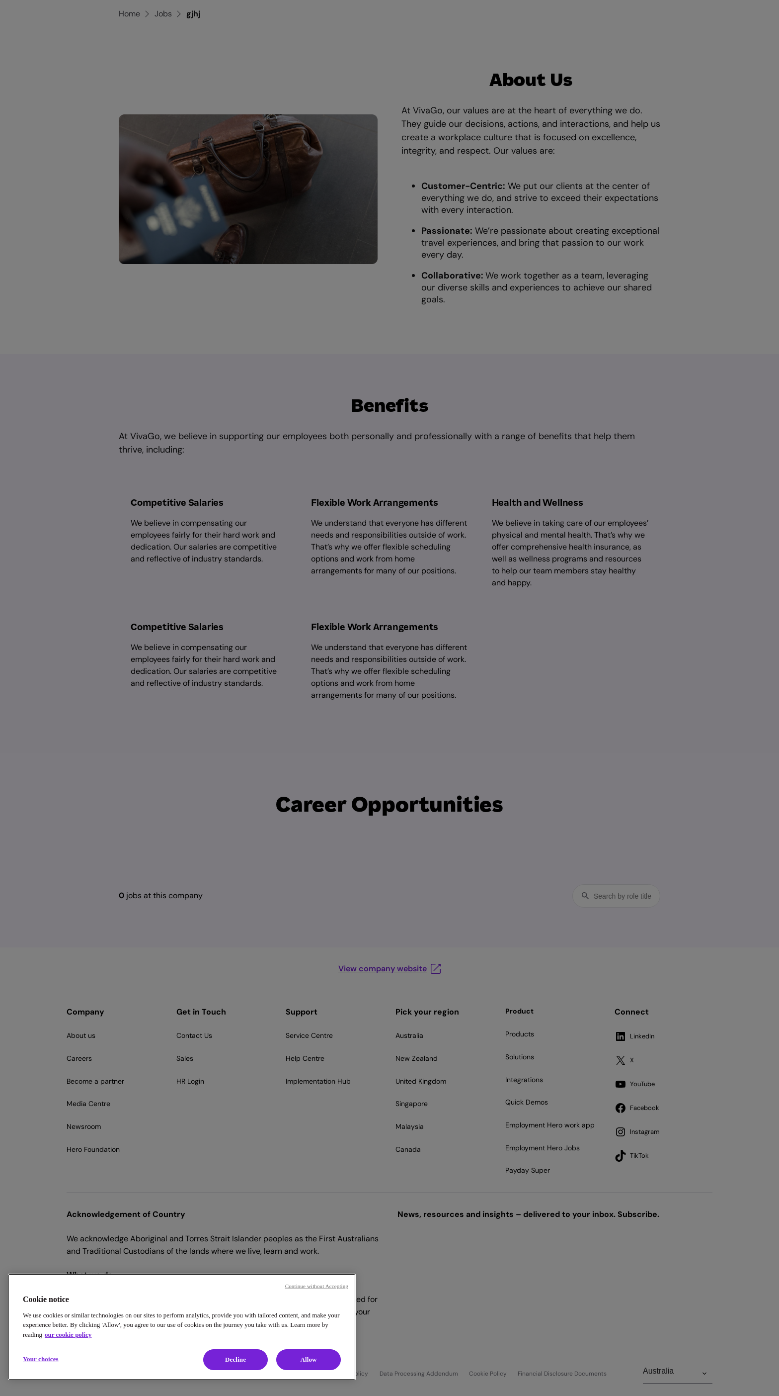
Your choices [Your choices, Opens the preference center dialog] (41, 1359)
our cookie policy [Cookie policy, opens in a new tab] (68, 1334)
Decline (235, 1359)
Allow (308, 1359)
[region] (182, 1327)
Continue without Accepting (316, 1286)
